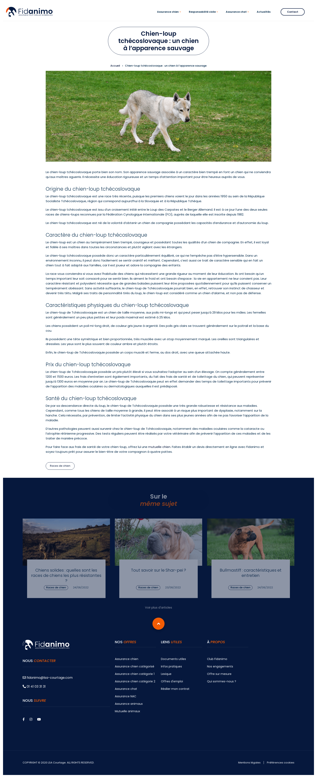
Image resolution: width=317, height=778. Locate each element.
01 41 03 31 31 (34, 686)
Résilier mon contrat (175, 689)
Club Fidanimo (217, 659)
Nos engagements (220, 666)
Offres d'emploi (172, 681)
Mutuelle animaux (127, 711)
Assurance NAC (125, 696)
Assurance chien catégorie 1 (134, 674)
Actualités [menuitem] (264, 12)
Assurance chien (126, 659)
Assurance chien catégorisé (134, 666)
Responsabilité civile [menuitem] (204, 15)
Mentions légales (249, 762)
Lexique (166, 674)
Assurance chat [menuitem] (238, 15)
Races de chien (60, 466)
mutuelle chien (159, 447)
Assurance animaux (129, 704)
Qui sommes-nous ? (221, 681)
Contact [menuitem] (292, 12)
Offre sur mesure (219, 674)
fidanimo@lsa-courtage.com (48, 677)
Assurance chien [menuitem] (169, 15)
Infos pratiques (171, 666)
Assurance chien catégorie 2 (135, 681)
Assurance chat (126, 689)
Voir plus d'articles (158, 607)
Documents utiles (173, 659)
